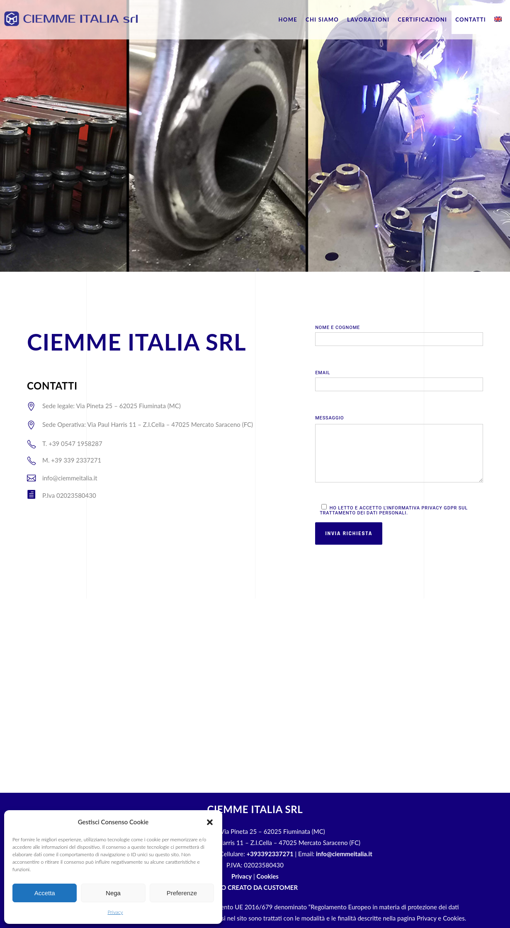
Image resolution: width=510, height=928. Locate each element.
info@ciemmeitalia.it (344, 853)
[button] (210, 822)
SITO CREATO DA (255, 887)
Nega (113, 892)
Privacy (115, 912)
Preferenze (182, 892)
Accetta (44, 892)
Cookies (268, 876)
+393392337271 (270, 853)
